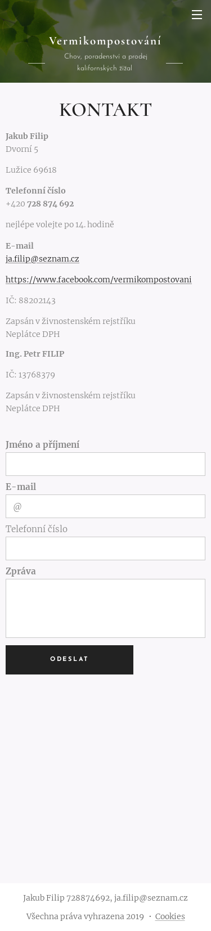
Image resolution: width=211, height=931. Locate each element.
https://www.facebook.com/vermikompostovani (99, 280)
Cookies (170, 916)
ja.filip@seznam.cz (42, 259)
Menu (197, 14)
